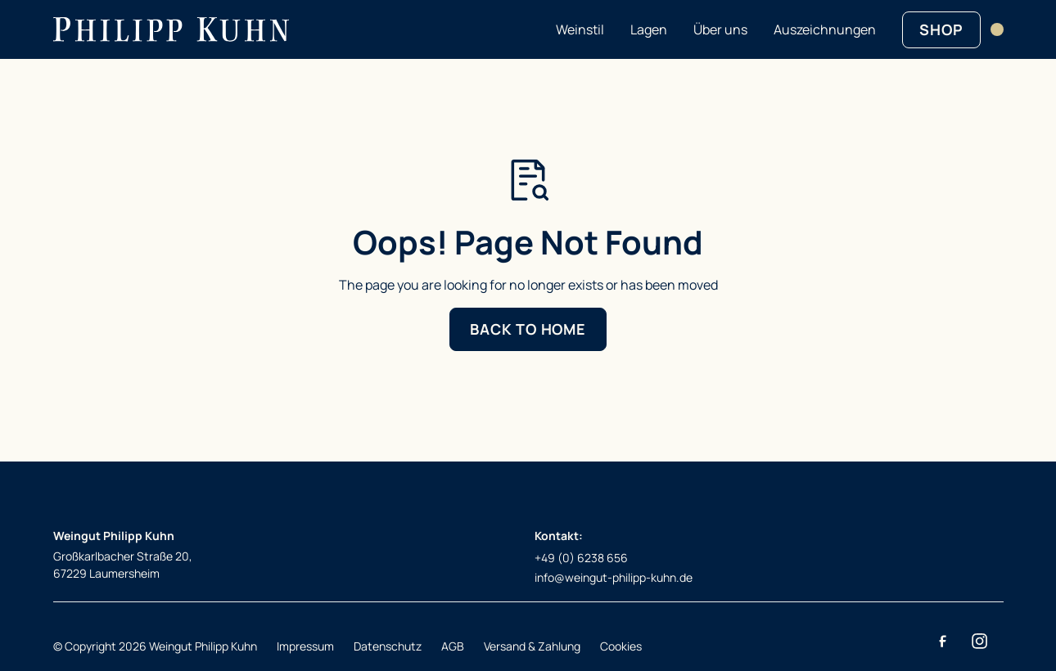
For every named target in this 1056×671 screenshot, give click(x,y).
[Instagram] (980, 641)
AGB (452, 646)
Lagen (648, 29)
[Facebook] (943, 641)
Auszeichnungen (825, 29)
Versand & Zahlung (532, 646)
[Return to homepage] (171, 29)
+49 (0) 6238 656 (581, 557)
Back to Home (528, 329)
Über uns (720, 29)
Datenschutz (388, 646)
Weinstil (580, 29)
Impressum (305, 646)
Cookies (621, 646)
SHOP (941, 29)
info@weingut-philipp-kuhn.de (614, 577)
